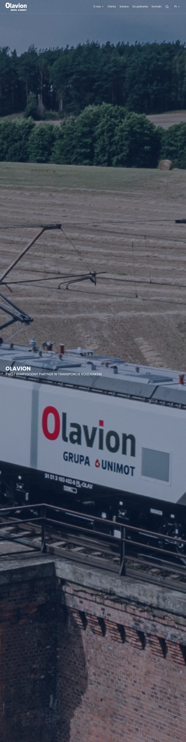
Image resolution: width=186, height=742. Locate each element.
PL (177, 6)
